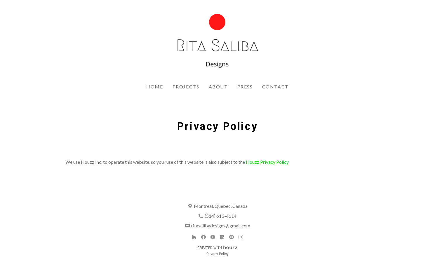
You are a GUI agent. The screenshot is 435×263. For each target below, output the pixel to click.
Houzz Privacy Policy (267, 162)
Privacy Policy (217, 254)
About (218, 86)
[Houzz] (194, 237)
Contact (275, 86)
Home (154, 86)
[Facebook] (203, 237)
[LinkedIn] (222, 237)
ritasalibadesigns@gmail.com (220, 225)
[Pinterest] (231, 237)
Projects (186, 86)
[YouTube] (213, 237)
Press (245, 86)
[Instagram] (241, 237)
